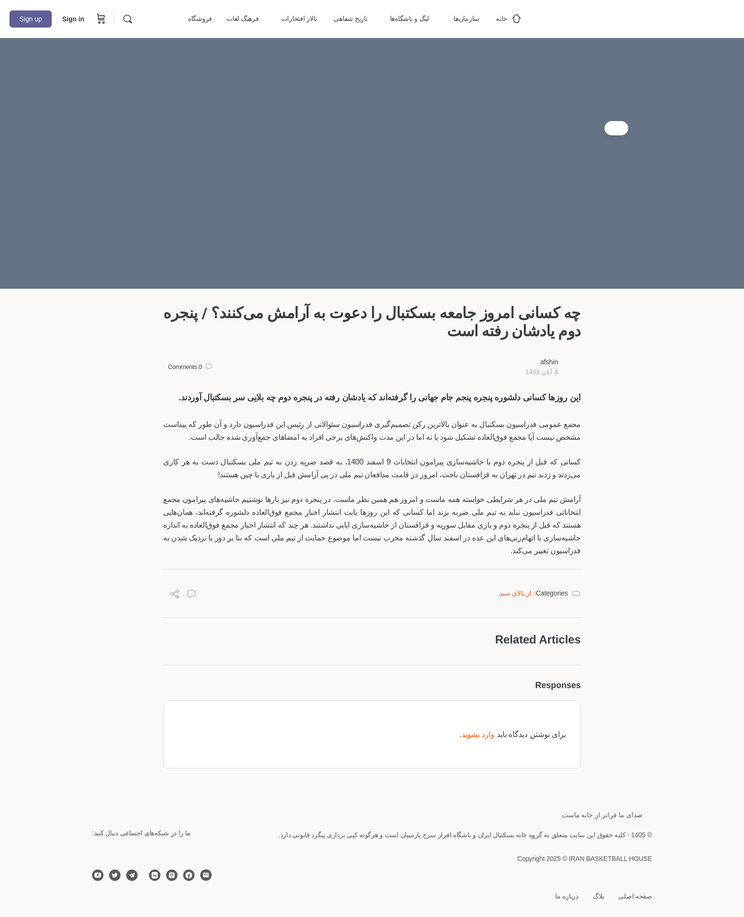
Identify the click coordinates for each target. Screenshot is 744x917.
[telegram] (132, 875)
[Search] (127, 19)
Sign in (73, 19)
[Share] (174, 595)
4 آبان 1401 (541, 372)
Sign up (30, 19)
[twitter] (115, 875)
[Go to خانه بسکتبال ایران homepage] (663, 17)
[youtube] (97, 875)
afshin (549, 362)
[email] (206, 875)
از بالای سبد (515, 593)
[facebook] (189, 875)
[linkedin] (154, 875)
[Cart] (100, 19)
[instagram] (171, 875)
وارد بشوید (478, 734)
